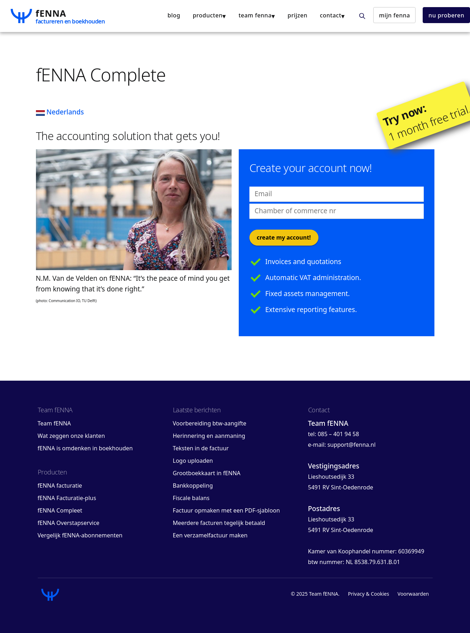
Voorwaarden (413, 593)
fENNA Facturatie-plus (67, 498)
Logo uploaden (193, 461)
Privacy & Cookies (368, 593)
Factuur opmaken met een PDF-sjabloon (226, 510)
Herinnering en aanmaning (209, 436)
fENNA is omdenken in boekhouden (85, 448)
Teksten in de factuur (201, 448)
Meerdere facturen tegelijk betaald (219, 523)
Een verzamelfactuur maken (210, 535)
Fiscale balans (191, 498)
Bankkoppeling (193, 485)
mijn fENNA (394, 15)
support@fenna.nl (351, 445)
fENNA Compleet (60, 510)
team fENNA (254, 15)
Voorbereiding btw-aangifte (210, 423)
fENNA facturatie (60, 485)
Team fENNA (54, 423)
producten (207, 15)
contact (330, 15)
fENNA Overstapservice (69, 523)
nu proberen (446, 15)
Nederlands (60, 112)
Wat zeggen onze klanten (71, 436)
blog (174, 15)
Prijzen (297, 15)
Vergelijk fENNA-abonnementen (80, 535)
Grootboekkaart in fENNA (207, 473)
